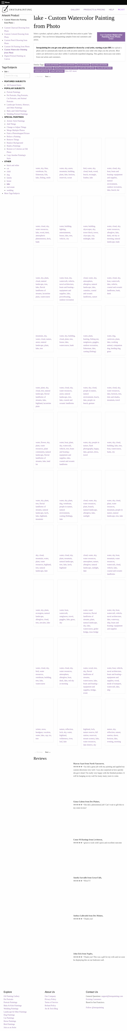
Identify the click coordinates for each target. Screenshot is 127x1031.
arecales (43, 623)
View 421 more (71, 71)
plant (61, 175)
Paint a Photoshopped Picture (18, 133)
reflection (69, 729)
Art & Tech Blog (51, 1009)
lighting (63, 229)
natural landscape (90, 510)
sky (42, 168)
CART (121, 9)
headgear (39, 732)
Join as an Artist (10, 1027)
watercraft (63, 281)
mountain (63, 171)
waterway (115, 619)
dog (8, 175)
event (85, 693)
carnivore (110, 339)
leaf (61, 742)
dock (48, 239)
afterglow (110, 232)
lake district (88, 745)
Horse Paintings (10, 1021)
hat (118, 190)
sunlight (86, 516)
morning (117, 742)
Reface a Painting (13, 137)
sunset (94, 297)
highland (39, 403)
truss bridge (93, 632)
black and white (13, 165)
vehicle (62, 239)
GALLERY (75, 9)
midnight (86, 239)
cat (8, 168)
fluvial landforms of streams (41, 290)
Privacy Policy (50, 999)
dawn (116, 735)
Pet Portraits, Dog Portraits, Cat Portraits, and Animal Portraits (17, 98)
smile (48, 178)
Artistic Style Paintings (16, 121)
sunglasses (87, 342)
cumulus (86, 290)
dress (96, 452)
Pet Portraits (8, 999)
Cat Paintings (9, 1018)
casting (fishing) (89, 351)
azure (70, 168)
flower (43, 442)
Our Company (50, 996)
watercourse (45, 297)
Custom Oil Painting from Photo (17, 47)
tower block (88, 232)
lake (37, 178)
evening (110, 742)
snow (44, 729)
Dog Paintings (9, 1015)
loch (61, 732)
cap (46, 735)
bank (37, 242)
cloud (85, 171)
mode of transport (114, 684)
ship (108, 623)
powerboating (65, 297)
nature (48, 339)
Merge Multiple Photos (16, 130)
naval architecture (66, 284)
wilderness (64, 739)
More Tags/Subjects (12, 193)
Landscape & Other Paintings (15, 1012)
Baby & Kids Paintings (13, 1006)
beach (85, 175)
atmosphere (87, 281)
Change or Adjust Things (16, 127)
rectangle (92, 175)
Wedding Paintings (11, 1009)
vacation (47, 732)
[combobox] (17, 75)
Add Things (11, 124)
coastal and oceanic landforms (89, 293)
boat (108, 171)
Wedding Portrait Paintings (17, 114)
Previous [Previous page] (40, 76)
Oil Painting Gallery (11, 996)
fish (45, 175)
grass (109, 351)
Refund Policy (50, 1006)
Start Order (111, 37)
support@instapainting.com (112, 996)
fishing (42, 178)
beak (90, 171)
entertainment (65, 232)
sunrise (110, 735)
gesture (91, 403)
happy (96, 449)
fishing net (94, 339)
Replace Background (15, 143)
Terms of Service (51, 1002)
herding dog (115, 348)
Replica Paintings (13, 146)
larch (46, 513)
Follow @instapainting (95, 1007)
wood (95, 171)
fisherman (39, 175)
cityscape (87, 236)
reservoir (63, 178)
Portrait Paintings (13, 92)
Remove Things (13, 140)
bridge (93, 690)
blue (46, 168)
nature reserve (88, 732)
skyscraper (87, 229)
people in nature (89, 391)
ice (50, 735)
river (70, 739)
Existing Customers (93, 999)
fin (45, 171)
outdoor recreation (114, 187)
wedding (10, 190)
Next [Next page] (48, 76)
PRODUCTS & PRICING (94, 9)
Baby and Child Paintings (17, 111)
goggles (96, 342)
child (9, 171)
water (38, 168)
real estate (10, 187)
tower (95, 232)
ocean (69, 178)
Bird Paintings (9, 1024)
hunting (86, 339)
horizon (72, 175)
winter (38, 729)
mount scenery (89, 739)
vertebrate (39, 171)
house (9, 181)
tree (70, 236)
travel (117, 400)
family (9, 178)
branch (90, 507)
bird (85, 168)
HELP (111, 9)
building (71, 171)
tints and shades (113, 397)
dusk (47, 232)
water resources (42, 229)
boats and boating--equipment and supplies (114, 174)
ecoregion (39, 613)
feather (86, 178)
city (67, 239)
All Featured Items (14, 85)
